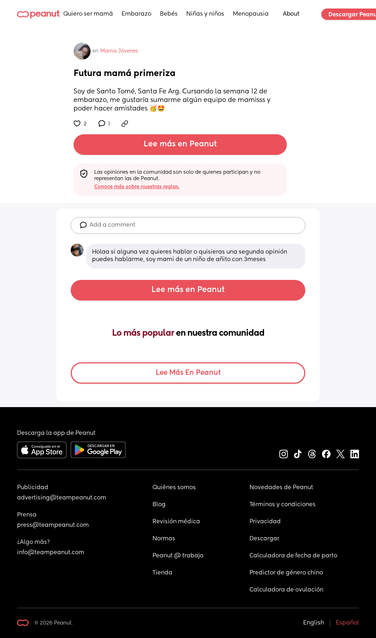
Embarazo (136, 14)
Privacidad (265, 522)
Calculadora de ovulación (286, 590)
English (313, 623)
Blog (159, 505)
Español (347, 623)
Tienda (162, 573)
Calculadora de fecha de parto (293, 556)
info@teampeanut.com (50, 553)
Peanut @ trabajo (177, 556)
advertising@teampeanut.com (61, 498)
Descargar (264, 539)
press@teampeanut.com (53, 525)
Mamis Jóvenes (119, 51)
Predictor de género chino (286, 573)
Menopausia (251, 14)
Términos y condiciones (282, 505)
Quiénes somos (174, 488)
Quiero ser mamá (88, 14)
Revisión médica (176, 522)
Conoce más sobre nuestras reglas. (136, 186)
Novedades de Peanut (281, 488)
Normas (163, 539)
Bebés (169, 14)
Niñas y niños (205, 14)
